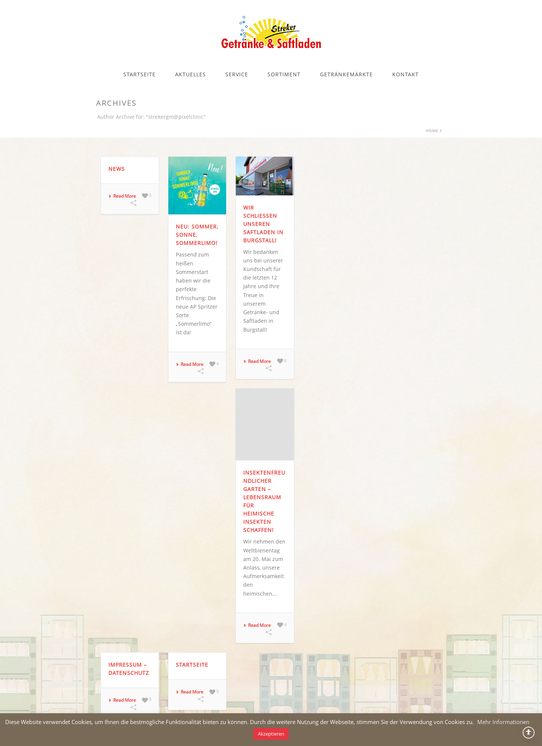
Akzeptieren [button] (271, 733)
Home (432, 130)
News (116, 168)
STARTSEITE (139, 74)
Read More (122, 196)
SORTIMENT (284, 74)
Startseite (192, 664)
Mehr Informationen (503, 722)
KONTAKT (405, 74)
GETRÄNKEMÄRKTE (346, 74)
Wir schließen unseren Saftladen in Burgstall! (263, 224)
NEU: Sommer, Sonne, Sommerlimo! (197, 234)
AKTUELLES (190, 74)
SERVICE (236, 74)
